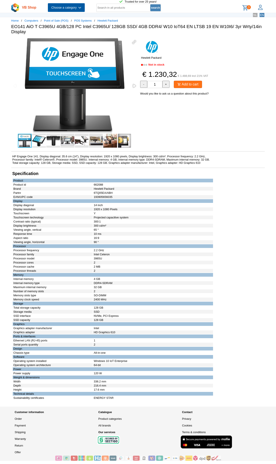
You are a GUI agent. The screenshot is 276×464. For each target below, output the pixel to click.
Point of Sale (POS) (56, 20)
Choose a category (66, 7)
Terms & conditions (194, 432)
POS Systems (83, 20)
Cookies (187, 425)
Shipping (20, 432)
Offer (18, 452)
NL (255, 15)
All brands (104, 425)
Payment (20, 425)
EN (262, 15)
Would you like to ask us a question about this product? (174, 93)
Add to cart (187, 84)
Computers (31, 20)
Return (19, 445)
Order (18, 418)
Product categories (110, 418)
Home (15, 20)
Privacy (186, 418)
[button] (134, 42)
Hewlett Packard (107, 20)
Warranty (20, 438)
